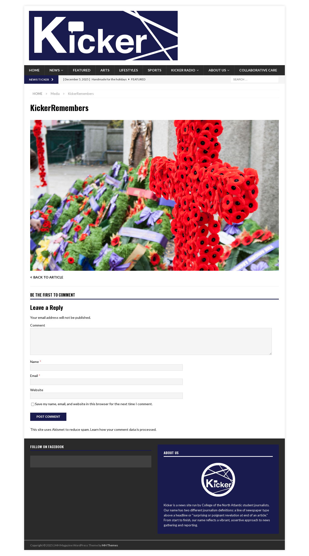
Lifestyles (128, 70)
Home (34, 70)
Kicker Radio (183, 70)
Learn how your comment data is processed (123, 429)
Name (35, 362)
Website (36, 390)
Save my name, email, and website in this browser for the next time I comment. (94, 404)
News (54, 70)
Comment (37, 325)
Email (34, 376)
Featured (82, 70)
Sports (154, 70)
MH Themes (110, 545)
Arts (104, 70)
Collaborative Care (258, 70)
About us (217, 70)
